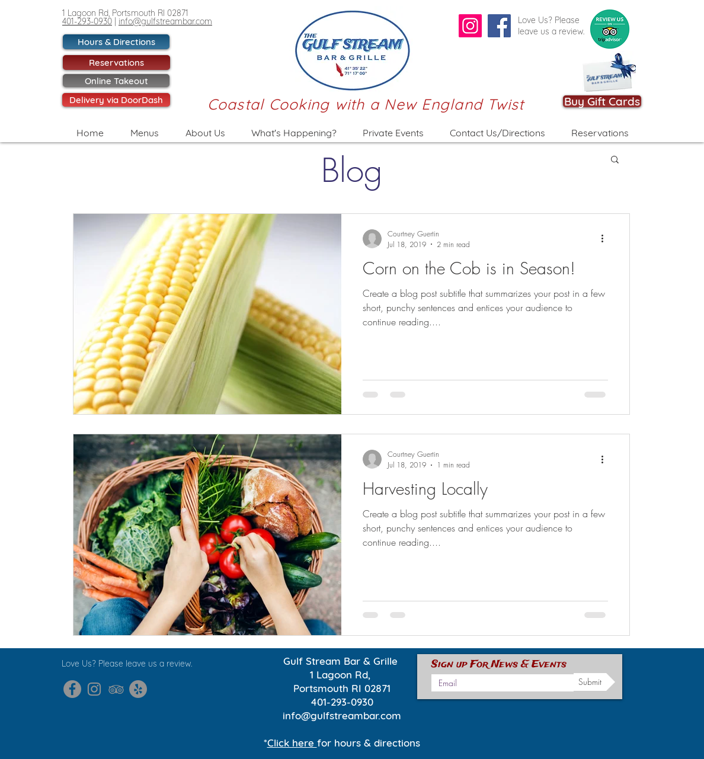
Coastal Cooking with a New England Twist (365, 104)
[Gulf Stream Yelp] (138, 689)
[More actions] (606, 239)
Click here (292, 742)
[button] (614, 160)
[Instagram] (470, 25)
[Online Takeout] (116, 80)
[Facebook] (499, 25)
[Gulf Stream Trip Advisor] (116, 689)
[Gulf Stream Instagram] (94, 689)
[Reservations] (116, 62)
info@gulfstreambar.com (165, 21)
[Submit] (594, 682)
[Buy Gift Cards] (602, 101)
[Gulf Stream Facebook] (72, 689)
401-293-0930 (87, 21)
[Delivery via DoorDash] (116, 100)
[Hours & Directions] (116, 41)
